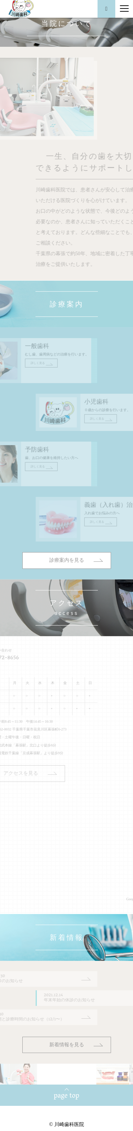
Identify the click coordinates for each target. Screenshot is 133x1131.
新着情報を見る (66, 1044)
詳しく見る (22, 378)
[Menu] (124, 9)
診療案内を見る (66, 575)
